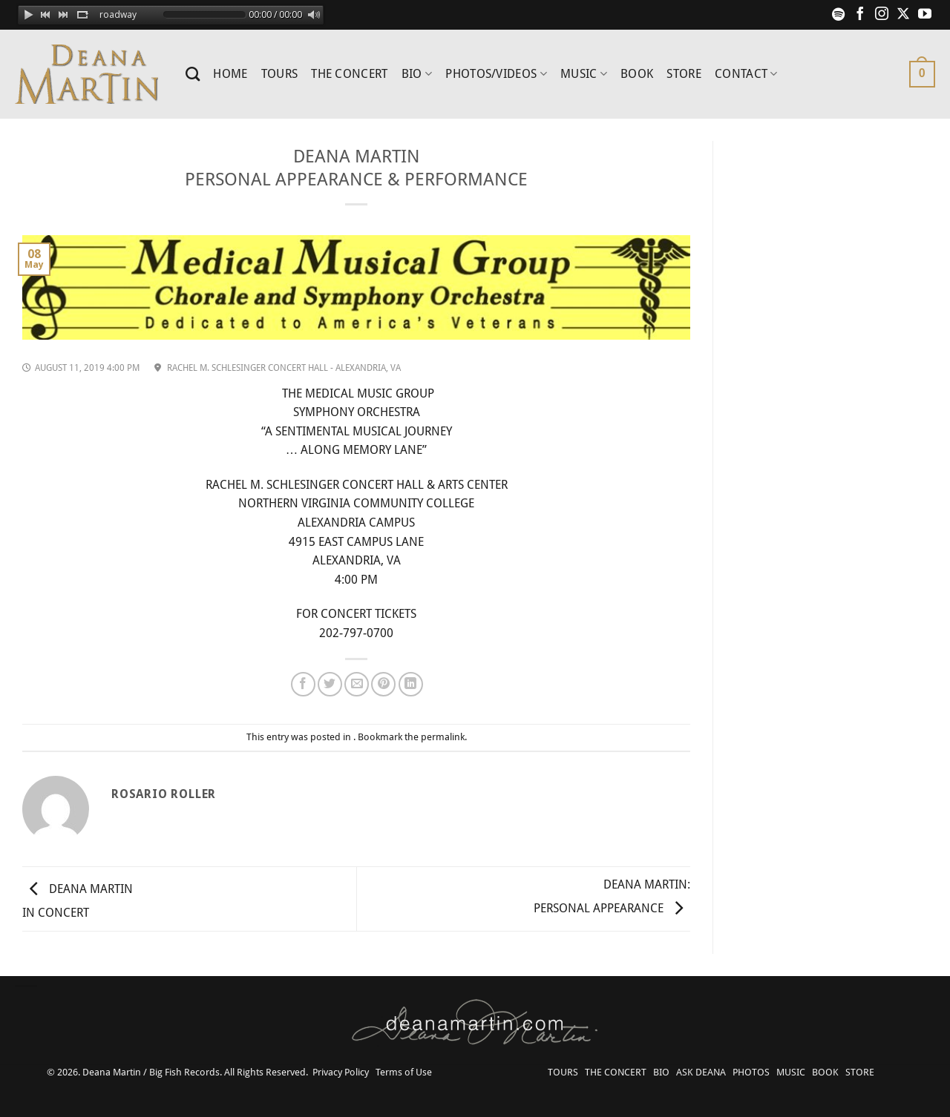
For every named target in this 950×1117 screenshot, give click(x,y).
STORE (683, 74)
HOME (230, 74)
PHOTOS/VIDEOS (496, 74)
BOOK (636, 74)
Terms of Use (404, 1072)
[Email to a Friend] (356, 684)
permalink (443, 736)
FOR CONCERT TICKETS (356, 614)
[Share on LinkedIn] (411, 684)
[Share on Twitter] (330, 684)
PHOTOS (751, 1072)
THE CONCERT (349, 74)
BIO (417, 74)
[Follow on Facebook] (860, 14)
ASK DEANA (701, 1072)
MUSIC (583, 74)
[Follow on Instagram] (881, 14)
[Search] (193, 74)
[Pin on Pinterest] (383, 684)
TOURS (279, 74)
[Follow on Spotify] (838, 14)
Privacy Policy (340, 1072)
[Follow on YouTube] (924, 14)
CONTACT (746, 74)
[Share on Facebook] (303, 684)
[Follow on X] (903, 14)
